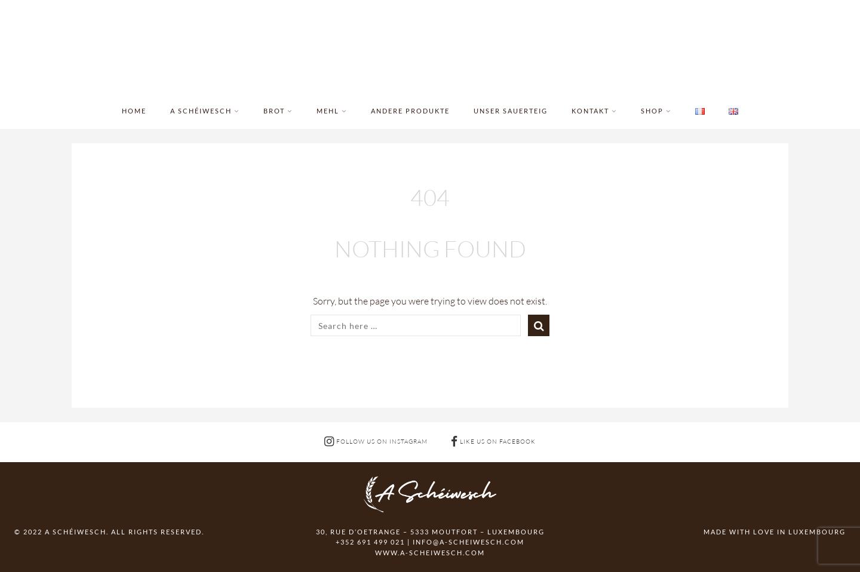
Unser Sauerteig (511, 111)
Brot (274, 111)
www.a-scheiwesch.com (430, 552)
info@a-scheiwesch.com (468, 542)
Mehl (328, 111)
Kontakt (590, 111)
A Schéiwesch (201, 111)
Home (134, 111)
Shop (652, 111)
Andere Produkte (410, 111)
